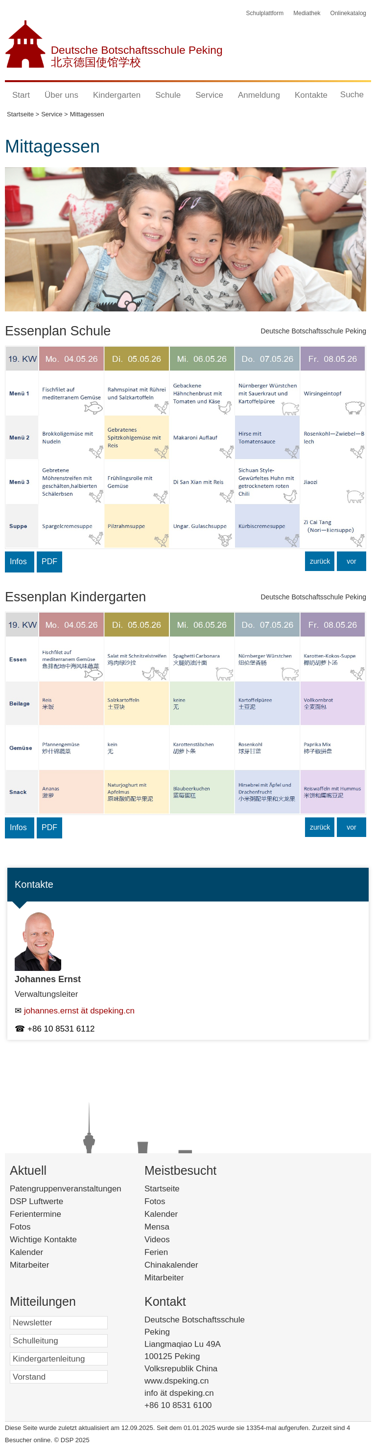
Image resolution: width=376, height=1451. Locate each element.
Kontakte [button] (311, 95)
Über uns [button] (61, 95)
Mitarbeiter (29, 1265)
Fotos (20, 1226)
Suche (352, 94)
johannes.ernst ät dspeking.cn (79, 1010)
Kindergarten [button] (117, 95)
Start (21, 95)
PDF (49, 561)
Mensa (171, 1226)
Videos (171, 1239)
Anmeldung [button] (259, 95)
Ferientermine (35, 1214)
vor (351, 561)
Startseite (178, 1188)
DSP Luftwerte (36, 1201)
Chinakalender (184, 1265)
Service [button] (209, 95)
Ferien (168, 1252)
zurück (320, 561)
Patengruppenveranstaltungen (65, 1188)
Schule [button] (168, 95)
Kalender (26, 1252)
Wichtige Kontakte (43, 1239)
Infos (18, 561)
